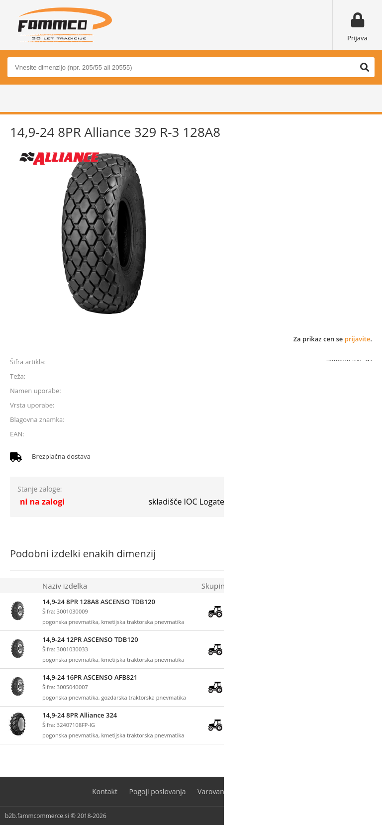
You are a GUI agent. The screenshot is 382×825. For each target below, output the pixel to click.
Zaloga (247, 586)
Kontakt (104, 791)
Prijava (357, 37)
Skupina (215, 586)
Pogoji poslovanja (157, 791)
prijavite (358, 338)
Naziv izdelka (64, 586)
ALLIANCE (357, 419)
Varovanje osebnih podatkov (243, 791)
